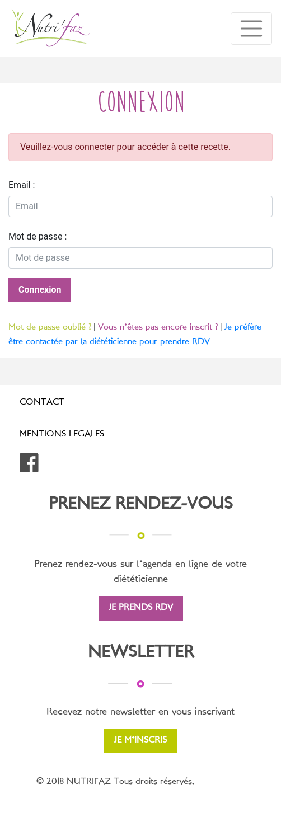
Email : (21, 185)
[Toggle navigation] (251, 28)
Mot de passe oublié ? (49, 327)
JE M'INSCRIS (140, 740)
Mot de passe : (37, 236)
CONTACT (42, 402)
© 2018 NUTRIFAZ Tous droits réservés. (115, 782)
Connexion (39, 289)
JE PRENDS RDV (141, 608)
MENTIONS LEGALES (62, 434)
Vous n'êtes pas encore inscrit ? (158, 327)
